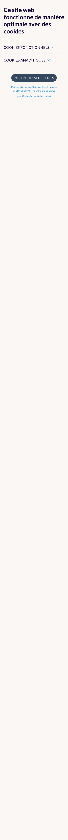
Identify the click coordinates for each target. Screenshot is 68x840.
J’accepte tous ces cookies (34, 78)
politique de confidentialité (34, 96)
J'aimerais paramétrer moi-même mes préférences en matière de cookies (34, 88)
